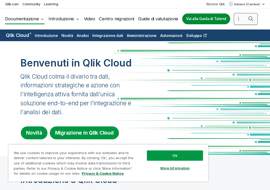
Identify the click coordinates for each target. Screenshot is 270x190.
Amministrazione (142, 35)
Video (89, 18)
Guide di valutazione (158, 18)
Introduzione (61, 18)
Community (31, 4)
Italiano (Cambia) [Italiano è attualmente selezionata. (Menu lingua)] (247, 4)
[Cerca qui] (245, 19)
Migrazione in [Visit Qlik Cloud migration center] (84, 133)
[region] (108, 163)
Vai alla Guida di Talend (206, 19)
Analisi (83, 35)
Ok (174, 155)
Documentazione (22, 18)
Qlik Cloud (18, 35)
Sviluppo (194, 35)
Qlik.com (12, 4)
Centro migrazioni (116, 18)
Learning (51, 4)
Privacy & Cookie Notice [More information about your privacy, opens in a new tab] (103, 173)
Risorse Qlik (215, 4)
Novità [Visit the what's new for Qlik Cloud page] (34, 133)
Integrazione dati (107, 35)
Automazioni (171, 35)
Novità (67, 35)
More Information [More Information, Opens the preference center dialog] (175, 168)
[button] (251, 18)
